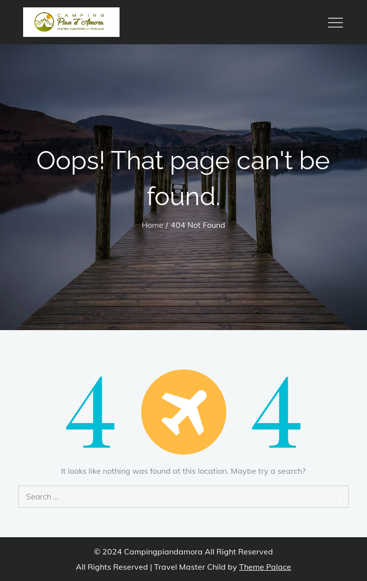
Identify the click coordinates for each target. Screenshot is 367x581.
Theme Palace (265, 567)
